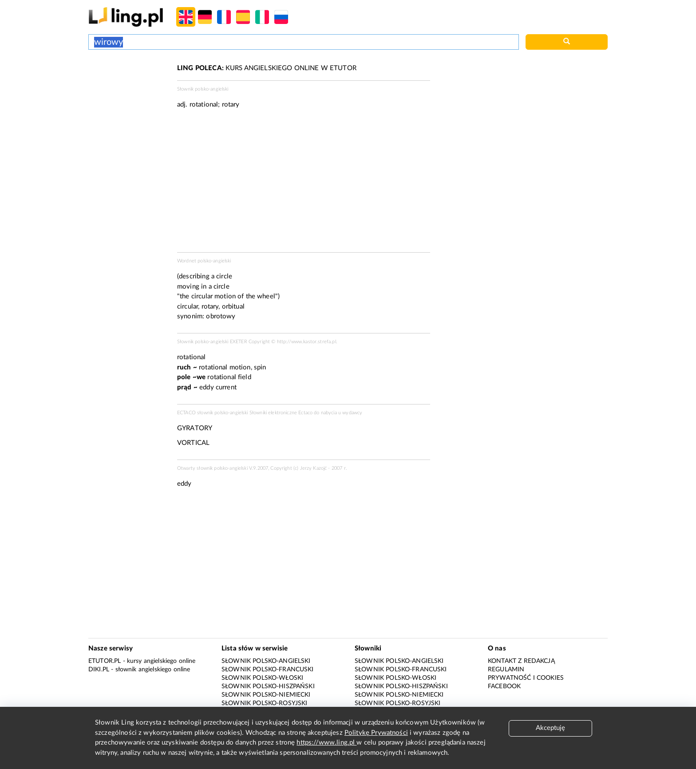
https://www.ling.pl (326, 742)
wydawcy (352, 412)
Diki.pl (98, 669)
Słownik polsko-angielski (266, 661)
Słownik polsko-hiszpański (268, 686)
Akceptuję (550, 728)
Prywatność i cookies (526, 678)
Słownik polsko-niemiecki (266, 695)
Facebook (504, 686)
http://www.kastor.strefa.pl (306, 341)
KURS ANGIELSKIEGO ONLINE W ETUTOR (266, 68)
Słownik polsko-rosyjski (264, 703)
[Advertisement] (128, 96)
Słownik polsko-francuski (267, 669)
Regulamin (506, 669)
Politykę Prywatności (376, 732)
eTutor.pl (104, 661)
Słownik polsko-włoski (262, 678)
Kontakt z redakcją (521, 661)
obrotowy (220, 316)
